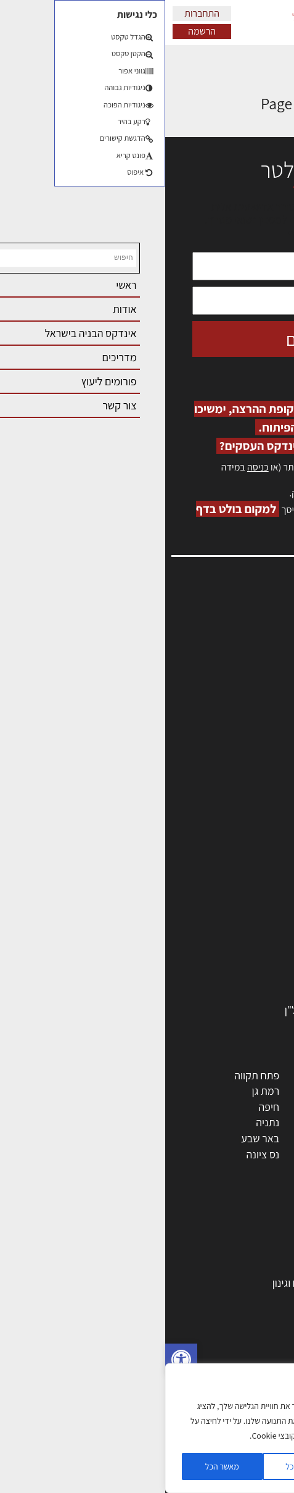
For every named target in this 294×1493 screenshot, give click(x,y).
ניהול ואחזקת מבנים (233, 1362)
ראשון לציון (252, 1091)
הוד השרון (254, 1138)
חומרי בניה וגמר (242, 931)
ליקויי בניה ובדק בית (233, 1330)
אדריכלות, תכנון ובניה (236, 625)
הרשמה (37, 31)
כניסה (93, 467)
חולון (264, 1107)
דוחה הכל (135, 1466)
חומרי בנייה (251, 1298)
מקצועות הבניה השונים (227, 915)
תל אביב (257, 1075)
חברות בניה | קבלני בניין (225, 899)
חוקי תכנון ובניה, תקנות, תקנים (211, 1314)
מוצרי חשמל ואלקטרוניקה (221, 962)
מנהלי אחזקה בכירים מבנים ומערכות (205, 665)
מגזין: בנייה (257, 745)
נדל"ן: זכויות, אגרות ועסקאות (214, 1346)
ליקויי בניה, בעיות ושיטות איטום (217, 652)
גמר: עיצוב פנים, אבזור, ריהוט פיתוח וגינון (190, 1283)
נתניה (102, 1122)
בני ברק (179, 1138)
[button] (16, 1360)
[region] (135, 1428)
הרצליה (178, 1107)
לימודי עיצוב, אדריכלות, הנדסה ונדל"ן (197, 1010)
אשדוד (260, 1122)
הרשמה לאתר (252, 692)
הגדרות (214, 1466)
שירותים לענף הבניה (232, 978)
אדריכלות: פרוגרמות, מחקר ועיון (209, 1235)
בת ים (262, 1154)
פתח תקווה (91, 1075)
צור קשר (263, 719)
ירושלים (178, 1075)
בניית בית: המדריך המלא (223, 1267)
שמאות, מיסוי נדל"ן (241, 639)
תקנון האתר (256, 772)
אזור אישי (261, 679)
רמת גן (101, 1091)
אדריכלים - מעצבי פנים (226, 836)
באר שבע (95, 1138)
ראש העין (255, 1170)
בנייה (263, 1251)
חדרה (182, 1170)
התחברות (36, 13)
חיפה (103, 1107)
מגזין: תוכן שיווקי (247, 758)
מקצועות (256, 852)
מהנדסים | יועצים (239, 868)
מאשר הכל (57, 1466)
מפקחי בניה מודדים (234, 883)
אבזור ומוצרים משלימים (226, 994)
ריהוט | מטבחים (242, 947)
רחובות (179, 1091)
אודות (268, 732)
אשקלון (179, 1154)
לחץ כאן (210, 493)
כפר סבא (175, 1122)
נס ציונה (98, 1154)
